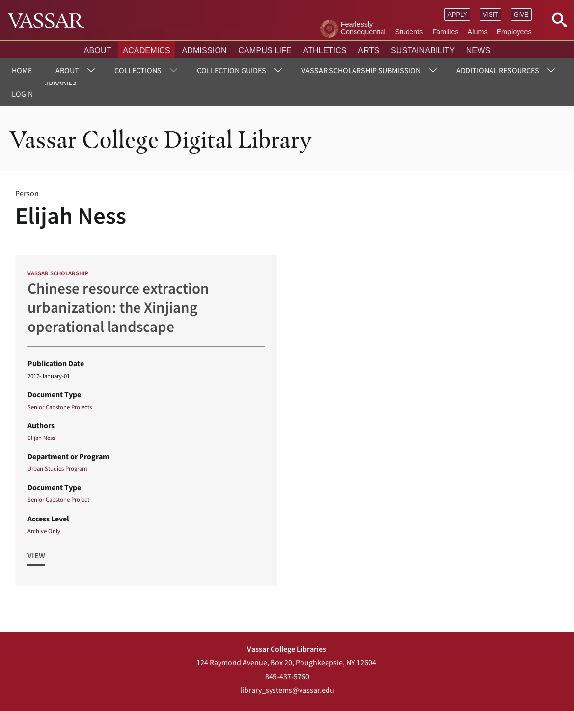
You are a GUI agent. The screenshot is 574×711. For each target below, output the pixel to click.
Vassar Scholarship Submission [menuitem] (361, 70)
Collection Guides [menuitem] (231, 70)
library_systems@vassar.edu (287, 690)
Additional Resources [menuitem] (497, 70)
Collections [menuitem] (138, 70)
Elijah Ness (41, 437)
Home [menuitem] (22, 70)
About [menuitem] (67, 70)
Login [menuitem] (22, 94)
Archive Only (43, 531)
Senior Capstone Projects (59, 406)
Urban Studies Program (57, 468)
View (36, 555)
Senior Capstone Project (58, 499)
